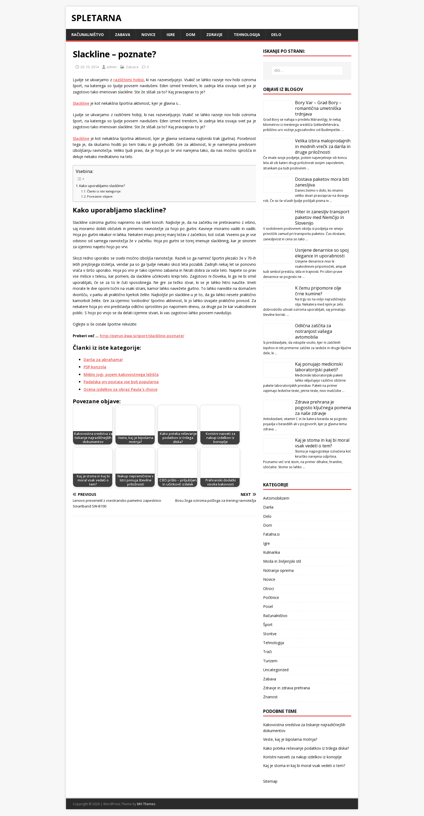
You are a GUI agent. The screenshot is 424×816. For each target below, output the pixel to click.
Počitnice (271, 597)
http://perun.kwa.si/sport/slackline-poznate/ (142, 335)
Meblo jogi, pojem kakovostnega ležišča (121, 374)
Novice (148, 34)
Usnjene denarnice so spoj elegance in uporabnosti (322, 253)
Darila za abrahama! (103, 359)
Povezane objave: (100, 196)
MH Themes (146, 804)
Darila (268, 507)
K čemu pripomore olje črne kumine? (318, 291)
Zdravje (214, 34)
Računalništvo (87, 34)
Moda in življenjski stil (282, 561)
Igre (171, 34)
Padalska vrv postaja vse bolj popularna (121, 381)
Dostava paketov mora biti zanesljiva (322, 182)
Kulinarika (271, 552)
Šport (268, 624)
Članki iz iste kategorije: (104, 191)
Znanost (270, 696)
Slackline (81, 103)
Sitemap (270, 781)
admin (112, 66)
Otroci (268, 588)
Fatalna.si (271, 534)
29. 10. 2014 (89, 66)
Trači (267, 651)
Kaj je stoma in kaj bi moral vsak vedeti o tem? (322, 443)
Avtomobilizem (276, 498)
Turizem (270, 660)
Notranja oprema (278, 570)
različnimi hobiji (128, 79)
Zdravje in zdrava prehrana (286, 687)
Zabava (122, 34)
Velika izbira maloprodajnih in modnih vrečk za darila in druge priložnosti (322, 146)
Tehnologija (247, 34)
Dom (190, 34)
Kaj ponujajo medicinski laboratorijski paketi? (319, 367)
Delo (276, 34)
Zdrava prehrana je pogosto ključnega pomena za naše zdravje (323, 407)
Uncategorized (276, 669)
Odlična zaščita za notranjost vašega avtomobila (313, 331)
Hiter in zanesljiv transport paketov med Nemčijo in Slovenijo (322, 217)
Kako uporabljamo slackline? (102, 185)
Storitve (270, 633)
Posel (268, 606)
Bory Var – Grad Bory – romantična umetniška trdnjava (318, 108)
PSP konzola (95, 366)
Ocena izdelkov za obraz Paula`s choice (120, 389)
